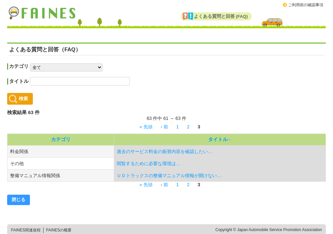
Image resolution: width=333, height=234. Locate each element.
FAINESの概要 (59, 230)
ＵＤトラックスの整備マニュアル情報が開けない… (169, 175)
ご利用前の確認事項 (305, 5)
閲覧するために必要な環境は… (148, 163)
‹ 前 (164, 126)
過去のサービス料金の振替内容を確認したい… (164, 151)
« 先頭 (146, 126)
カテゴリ (19, 66)
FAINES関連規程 (26, 230)
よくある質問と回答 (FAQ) (221, 16)
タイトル (19, 81)
